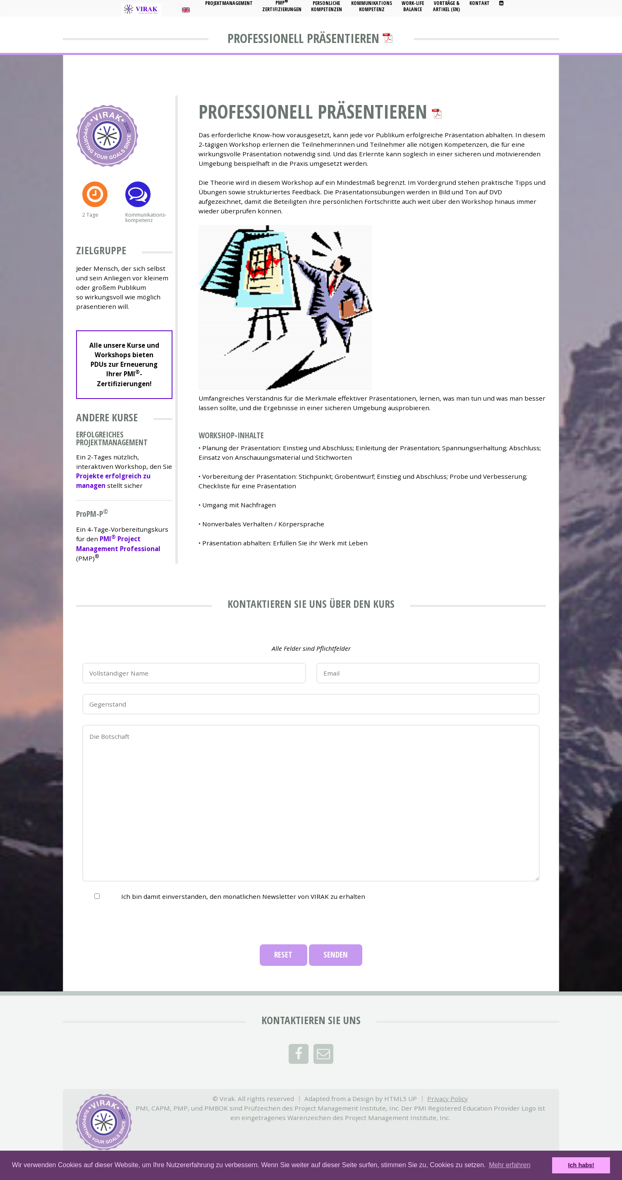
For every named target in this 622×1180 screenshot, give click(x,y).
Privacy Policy (447, 1098)
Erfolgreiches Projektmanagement (112, 438)
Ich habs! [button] (581, 1165)
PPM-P (89, 514)
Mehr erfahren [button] (510, 1164)
